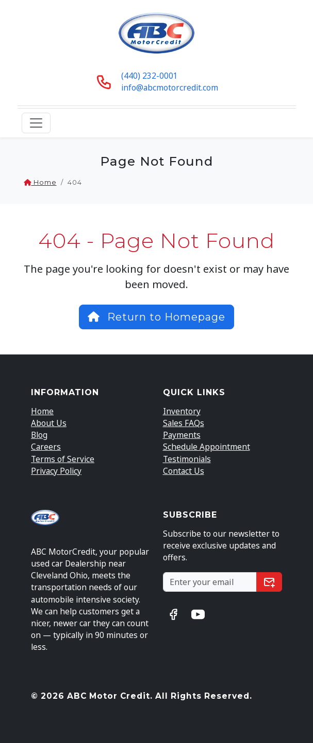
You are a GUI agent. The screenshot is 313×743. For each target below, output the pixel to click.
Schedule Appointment (206, 446)
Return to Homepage (156, 317)
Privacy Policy (56, 470)
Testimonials (187, 459)
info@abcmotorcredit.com (169, 87)
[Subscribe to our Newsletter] (210, 582)
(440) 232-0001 (149, 75)
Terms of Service (62, 459)
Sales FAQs (183, 423)
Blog (39, 434)
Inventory (182, 411)
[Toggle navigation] (36, 123)
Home (40, 182)
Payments (182, 434)
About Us (49, 423)
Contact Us (183, 470)
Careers (46, 446)
